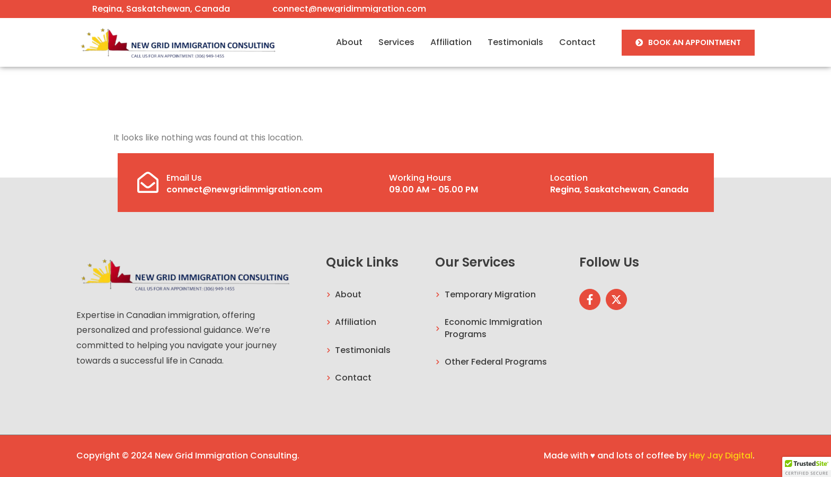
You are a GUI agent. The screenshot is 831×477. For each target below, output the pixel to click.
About (349, 42)
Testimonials (515, 42)
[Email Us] (147, 182)
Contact (577, 42)
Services (396, 42)
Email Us (184, 178)
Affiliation (451, 42)
